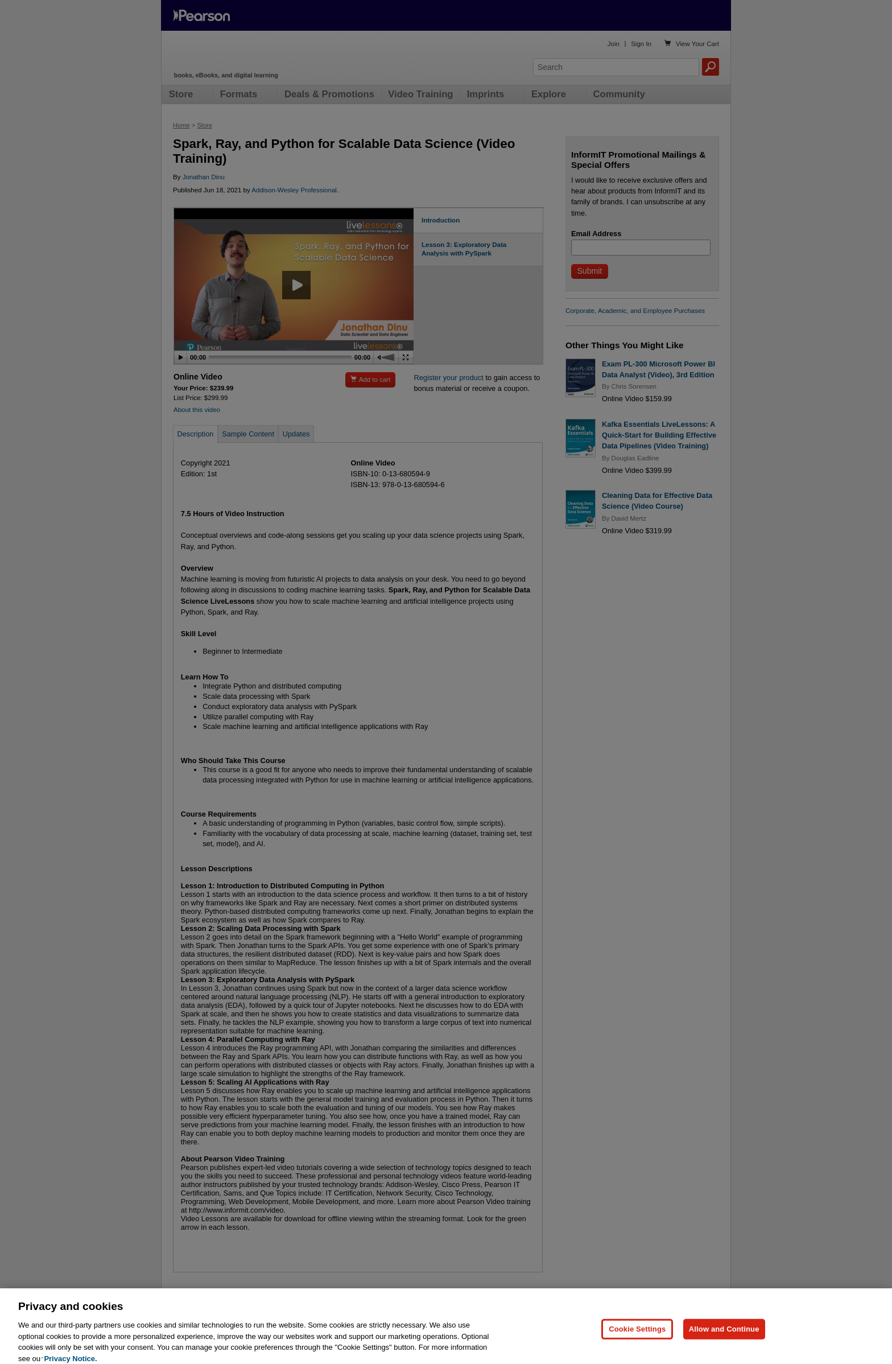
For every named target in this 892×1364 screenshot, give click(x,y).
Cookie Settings (637, 1345)
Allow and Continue (724, 1345)
